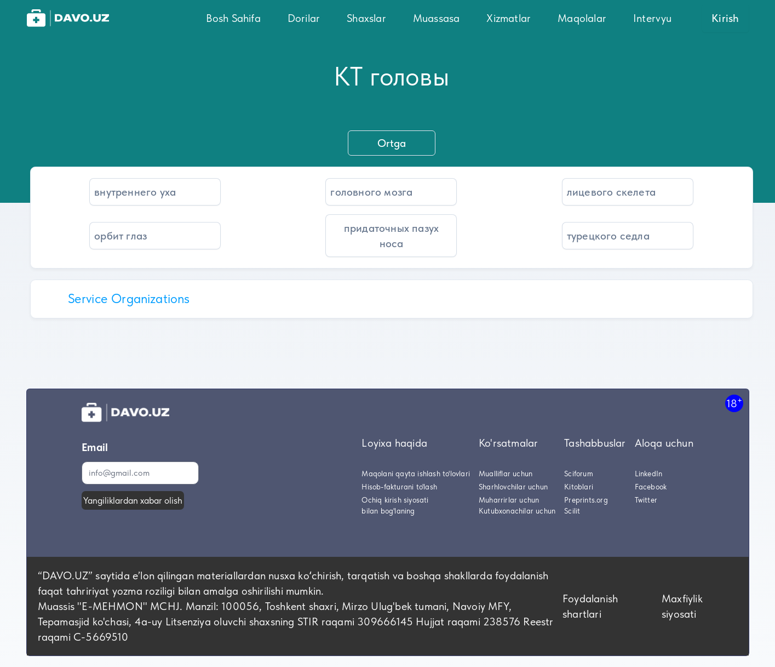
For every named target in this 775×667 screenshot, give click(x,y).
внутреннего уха (135, 191)
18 (734, 403)
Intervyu (652, 18)
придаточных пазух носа (391, 235)
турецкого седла (608, 235)
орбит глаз (120, 235)
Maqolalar (582, 18)
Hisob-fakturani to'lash (399, 486)
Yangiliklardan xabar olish (132, 500)
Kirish (725, 18)
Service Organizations (129, 298)
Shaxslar (366, 18)
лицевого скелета (611, 191)
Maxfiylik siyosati (682, 606)
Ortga (391, 143)
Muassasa (436, 18)
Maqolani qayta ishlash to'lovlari (415, 473)
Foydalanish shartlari (590, 606)
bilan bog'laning (388, 510)
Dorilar (304, 18)
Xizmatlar (508, 18)
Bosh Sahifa (233, 18)
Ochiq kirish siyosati (394, 499)
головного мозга (371, 191)
